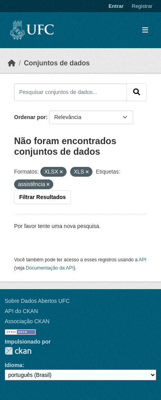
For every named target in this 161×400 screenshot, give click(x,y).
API (143, 259)
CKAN (18, 351)
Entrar (116, 6)
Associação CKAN (27, 321)
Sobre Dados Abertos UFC (37, 301)
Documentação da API (50, 268)
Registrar (142, 6)
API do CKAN (21, 311)
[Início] (12, 63)
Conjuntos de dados (57, 63)
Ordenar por (30, 117)
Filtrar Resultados (42, 197)
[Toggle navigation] (145, 30)
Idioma (13, 365)
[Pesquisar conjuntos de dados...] (70, 92)
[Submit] (137, 92)
